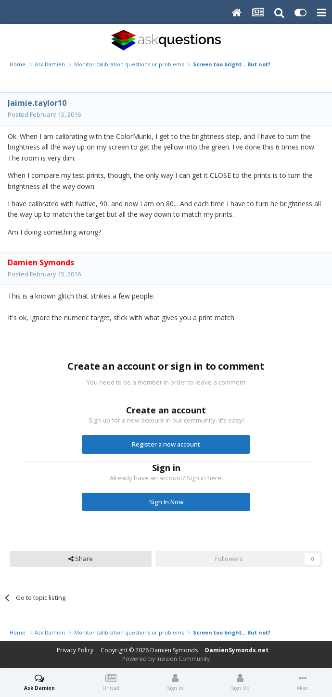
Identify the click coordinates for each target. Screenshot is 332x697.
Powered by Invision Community (166, 659)
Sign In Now (166, 502)
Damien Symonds (174, 650)
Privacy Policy (75, 650)
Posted (44, 114)
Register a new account (166, 444)
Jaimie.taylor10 (37, 103)
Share (80, 558)
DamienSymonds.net (236, 650)
